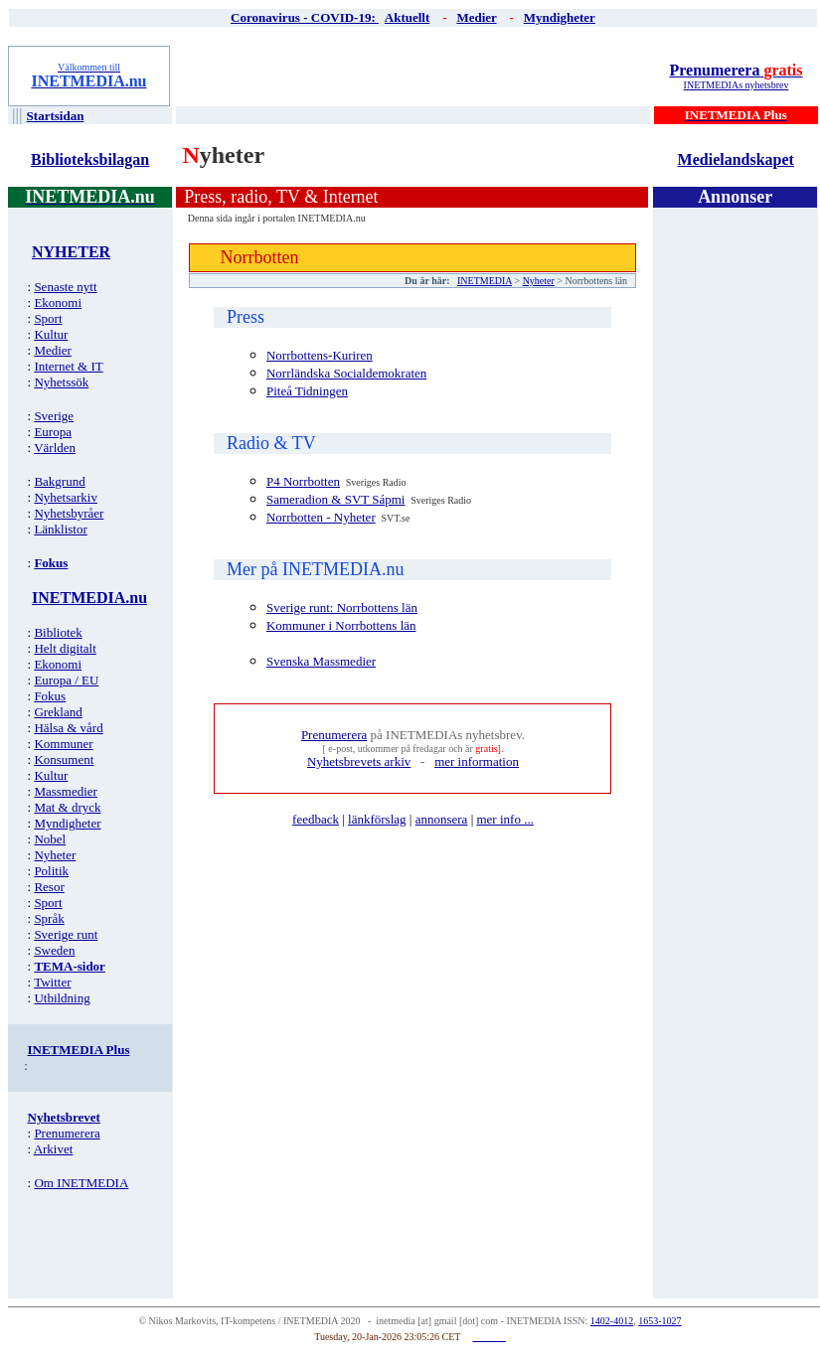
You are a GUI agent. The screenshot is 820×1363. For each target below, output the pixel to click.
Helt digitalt (64, 648)
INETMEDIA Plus (79, 1049)
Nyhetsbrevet (64, 1117)
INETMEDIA (484, 280)
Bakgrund (59, 481)
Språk (49, 918)
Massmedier (65, 791)
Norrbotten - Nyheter (321, 517)
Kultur (51, 334)
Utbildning (61, 997)
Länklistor (60, 529)
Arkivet (54, 1148)
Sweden (54, 950)
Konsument (63, 759)
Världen (55, 447)
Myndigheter (67, 823)
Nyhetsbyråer (68, 513)
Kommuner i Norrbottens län (341, 625)
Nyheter (55, 854)
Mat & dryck (67, 807)
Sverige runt (65, 934)
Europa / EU (66, 680)
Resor (49, 886)
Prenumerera (735, 70)
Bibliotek (58, 632)
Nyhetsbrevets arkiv (358, 761)
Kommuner (63, 743)
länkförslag (377, 819)
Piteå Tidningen (307, 390)
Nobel (50, 839)
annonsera (441, 819)
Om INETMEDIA (81, 1182)
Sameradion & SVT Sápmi (336, 499)
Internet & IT (68, 366)
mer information (476, 761)
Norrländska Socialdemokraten (346, 373)
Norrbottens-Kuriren (319, 355)
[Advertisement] (414, 75)
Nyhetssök (61, 382)
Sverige (54, 415)
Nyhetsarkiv (65, 497)
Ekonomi (58, 302)
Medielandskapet (736, 159)
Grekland (58, 711)
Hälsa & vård (68, 727)
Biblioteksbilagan (90, 159)
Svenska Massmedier (321, 661)
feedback (315, 819)
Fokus (50, 695)
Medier (53, 350)
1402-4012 (611, 1320)
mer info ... (504, 819)
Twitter (52, 982)
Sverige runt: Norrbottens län (341, 607)
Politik (51, 870)
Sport (48, 318)
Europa (53, 431)
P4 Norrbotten (303, 481)
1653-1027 (659, 1320)
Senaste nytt (65, 286)
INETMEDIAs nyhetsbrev (736, 84)
